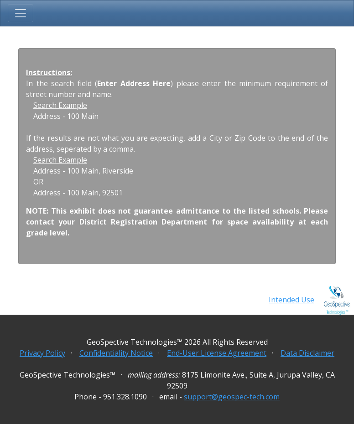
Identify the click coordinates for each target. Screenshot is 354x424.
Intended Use (291, 300)
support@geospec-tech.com (232, 397)
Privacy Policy (42, 353)
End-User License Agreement (216, 353)
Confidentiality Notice (116, 353)
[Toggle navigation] (20, 13)
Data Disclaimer (307, 353)
